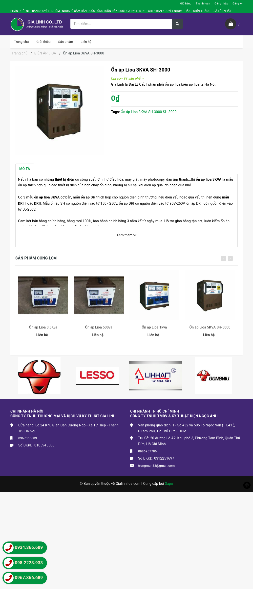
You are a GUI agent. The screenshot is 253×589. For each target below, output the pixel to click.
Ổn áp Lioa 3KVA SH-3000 (141, 112)
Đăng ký (237, 3)
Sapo (169, 484)
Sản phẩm (65, 42)
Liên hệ (86, 42)
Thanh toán (203, 3)
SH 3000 (169, 112)
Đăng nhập (221, 3)
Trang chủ (21, 42)
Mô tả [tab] (24, 169)
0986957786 (147, 451)
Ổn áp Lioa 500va (98, 330)
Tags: (116, 112)
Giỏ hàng (185, 3)
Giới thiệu (44, 42)
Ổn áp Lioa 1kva (154, 330)
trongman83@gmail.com (156, 465)
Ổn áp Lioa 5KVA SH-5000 (209, 330)
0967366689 (27, 438)
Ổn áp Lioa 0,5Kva (43, 330)
